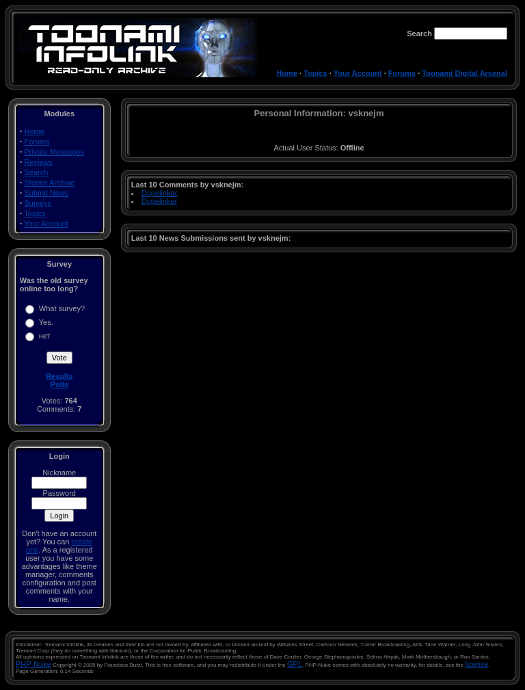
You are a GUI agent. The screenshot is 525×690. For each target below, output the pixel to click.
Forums (402, 73)
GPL (294, 664)
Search (37, 172)
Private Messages (54, 152)
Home (286, 73)
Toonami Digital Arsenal (464, 73)
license (476, 664)
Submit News (47, 193)
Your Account (358, 73)
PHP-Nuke (33, 664)
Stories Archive (50, 182)
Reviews (39, 162)
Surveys (38, 203)
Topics (315, 73)
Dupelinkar (160, 193)
